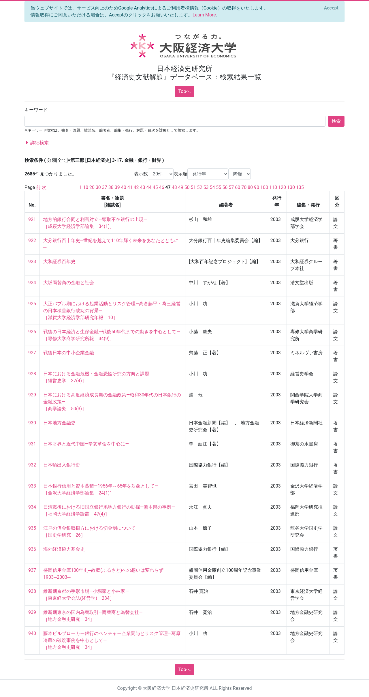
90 (256, 187)
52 (199, 187)
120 (282, 187)
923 (32, 261)
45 (155, 187)
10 (85, 187)
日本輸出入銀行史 (61, 465)
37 (104, 187)
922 (32, 240)
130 (291, 187)
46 (161, 187)
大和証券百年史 (59, 261)
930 (32, 423)
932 (32, 465)
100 (264, 187)
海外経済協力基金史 (64, 549)
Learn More (204, 15)
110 (273, 187)
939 (32, 612)
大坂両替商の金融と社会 (68, 282)
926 (32, 331)
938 (32, 591)
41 (130, 187)
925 (32, 303)
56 (224, 187)
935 (32, 528)
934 (32, 507)
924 (32, 282)
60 (237, 187)
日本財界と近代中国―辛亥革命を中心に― (86, 444)
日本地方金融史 (59, 423)
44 (149, 187)
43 (142, 187)
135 (300, 187)
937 (32, 570)
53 (205, 187)
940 (32, 633)
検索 (336, 121)
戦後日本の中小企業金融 (68, 352)
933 (32, 486)
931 (32, 444)
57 (231, 187)
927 (32, 352)
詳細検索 (37, 142)
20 (92, 187)
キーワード (36, 110)
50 (187, 187)
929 (32, 395)
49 (180, 187)
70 (243, 187)
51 (193, 187)
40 (123, 187)
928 (32, 373)
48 (174, 187)
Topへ (184, 91)
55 (218, 187)
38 (111, 187)
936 (32, 549)
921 (32, 219)
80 (250, 187)
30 (98, 187)
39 (117, 187)
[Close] (331, 8)
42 (136, 187)
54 (212, 187)
